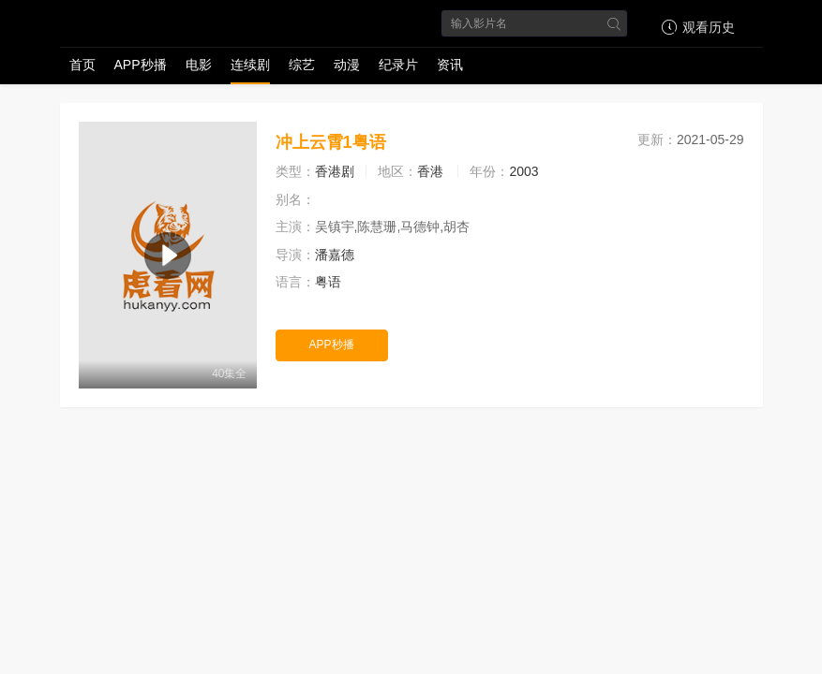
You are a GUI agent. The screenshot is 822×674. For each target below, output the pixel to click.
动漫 (347, 64)
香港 (430, 171)
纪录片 (398, 64)
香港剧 (334, 171)
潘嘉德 (334, 254)
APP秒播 (140, 64)
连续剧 (250, 64)
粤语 (328, 281)
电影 (199, 64)
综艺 (302, 64)
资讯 (450, 64)
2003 (523, 171)
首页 (82, 64)
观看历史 (695, 27)
